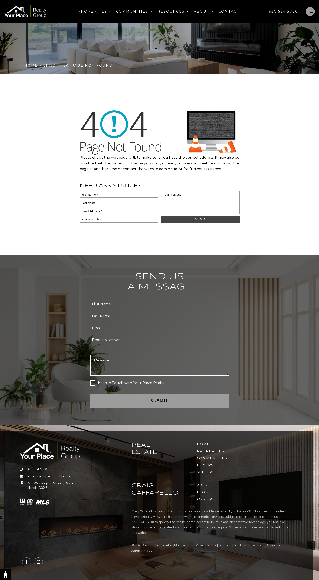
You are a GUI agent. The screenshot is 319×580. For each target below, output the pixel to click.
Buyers (205, 465)
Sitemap (225, 545)
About (204, 11)
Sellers (206, 472)
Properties (94, 11)
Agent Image (142, 551)
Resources (173, 11)
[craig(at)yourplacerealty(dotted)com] (50, 476)
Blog (203, 492)
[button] (5, 574)
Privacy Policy (205, 545)
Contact (229, 11)
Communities (134, 11)
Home (203, 444)
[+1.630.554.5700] (283, 11)
